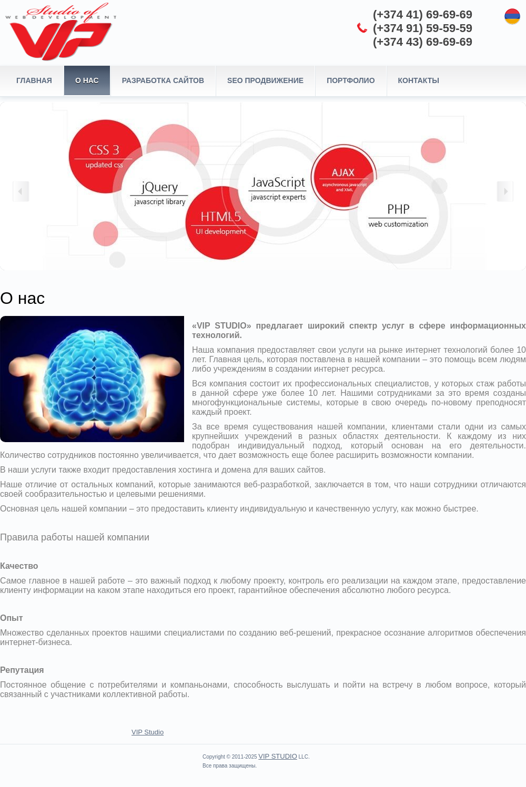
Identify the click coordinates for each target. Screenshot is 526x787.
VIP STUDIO (277, 756)
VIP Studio (148, 732)
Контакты (418, 80)
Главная (34, 80)
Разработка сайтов (163, 80)
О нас (87, 80)
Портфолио (351, 80)
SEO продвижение (265, 80)
